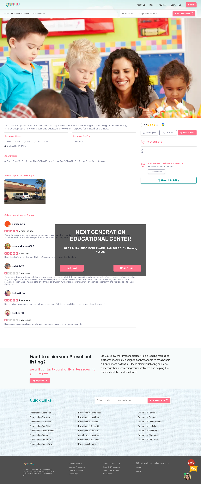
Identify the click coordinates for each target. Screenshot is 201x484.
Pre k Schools (108, 474)
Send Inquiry (149, 133)
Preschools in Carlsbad (88, 422)
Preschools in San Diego (40, 426)
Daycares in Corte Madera (149, 422)
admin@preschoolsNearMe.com (152, 463)
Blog (151, 5)
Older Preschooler (76, 470)
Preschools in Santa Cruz (41, 444)
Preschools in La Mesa (88, 431)
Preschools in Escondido (40, 413)
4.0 (145, 125)
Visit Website (151, 142)
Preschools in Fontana (40, 417)
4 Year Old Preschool (111, 470)
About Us (141, 5)
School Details (39, 14)
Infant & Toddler (75, 464)
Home (6, 14)
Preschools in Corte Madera (42, 431)
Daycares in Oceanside (148, 440)
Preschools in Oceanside (89, 426)
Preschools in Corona (39, 435)
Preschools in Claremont (41, 440)
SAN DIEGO (26, 14)
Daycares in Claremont (148, 435)
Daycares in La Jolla (147, 426)
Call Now (71, 268)
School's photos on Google (19, 175)
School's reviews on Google (19, 215)
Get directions (156, 172)
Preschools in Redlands (88, 440)
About (138, 472)
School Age (73, 474)
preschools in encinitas (88, 435)
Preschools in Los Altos (88, 417)
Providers (162, 5)
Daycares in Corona (87, 444)
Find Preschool (184, 13)
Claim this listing (169, 180)
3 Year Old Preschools (111, 467)
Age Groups (10, 156)
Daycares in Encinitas (147, 431)
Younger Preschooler (77, 467)
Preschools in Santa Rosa (89, 413)
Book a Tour (127, 268)
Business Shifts (81, 136)
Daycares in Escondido (148, 417)
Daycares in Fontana (147, 413)
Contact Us (176, 5)
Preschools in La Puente (40, 422)
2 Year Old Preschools (111, 464)
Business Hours (13, 136)
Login (191, 5)
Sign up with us (39, 380)
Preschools (15, 14)
